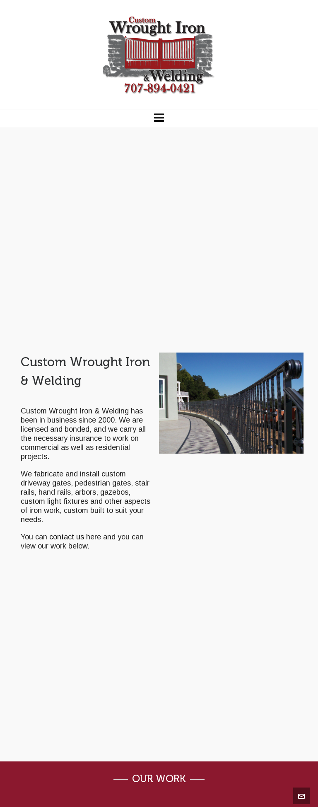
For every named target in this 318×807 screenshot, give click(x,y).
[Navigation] (159, 118)
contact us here (75, 537)
